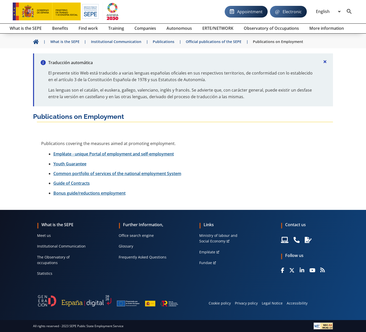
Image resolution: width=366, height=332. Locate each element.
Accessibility (297, 303)
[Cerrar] (325, 62)
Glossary (126, 246)
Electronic (292, 12)
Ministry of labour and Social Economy (218, 238)
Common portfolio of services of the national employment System (117, 173)
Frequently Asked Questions (142, 257)
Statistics (44, 273)
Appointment (250, 12)
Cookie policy (220, 303)
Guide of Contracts (71, 183)
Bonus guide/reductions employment (89, 193)
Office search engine (136, 235)
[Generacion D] (108, 300)
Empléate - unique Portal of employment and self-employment (113, 154)
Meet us (44, 235)
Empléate (207, 252)
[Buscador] (349, 12)
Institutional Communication (61, 246)
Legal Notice (272, 303)
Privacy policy (246, 303)
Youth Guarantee (69, 164)
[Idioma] (328, 12)
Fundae (205, 262)
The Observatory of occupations (53, 260)
